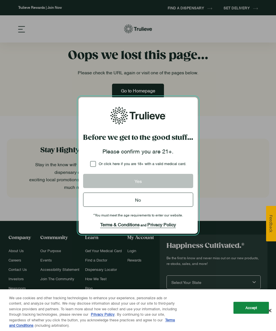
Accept (251, 308)
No (138, 200)
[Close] (270, 310)
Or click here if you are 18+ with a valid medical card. (142, 163)
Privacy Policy (161, 224)
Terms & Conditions (120, 224)
